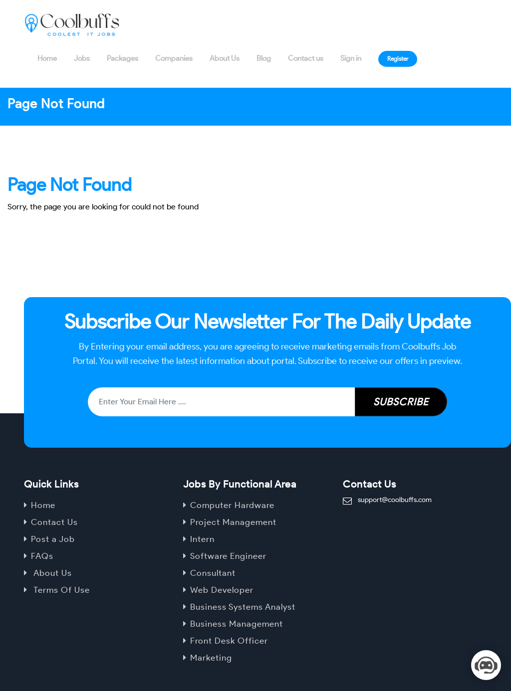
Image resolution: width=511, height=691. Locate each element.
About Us (225, 58)
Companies (174, 58)
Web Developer (222, 590)
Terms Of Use (60, 590)
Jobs (82, 58)
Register (397, 58)
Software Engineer (228, 556)
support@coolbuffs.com (395, 500)
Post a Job (53, 539)
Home (47, 58)
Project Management (233, 522)
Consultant (213, 573)
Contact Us (54, 522)
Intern (202, 539)
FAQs (42, 556)
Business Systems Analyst (242, 607)
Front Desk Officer (229, 641)
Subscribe (401, 402)
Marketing (211, 658)
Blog (263, 58)
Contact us (305, 58)
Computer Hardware (232, 505)
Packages (122, 58)
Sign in (350, 58)
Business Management (236, 624)
